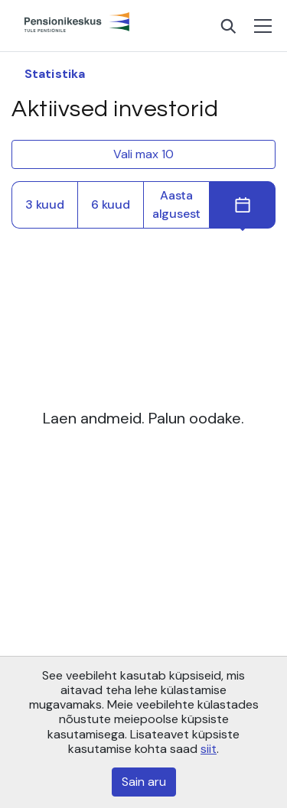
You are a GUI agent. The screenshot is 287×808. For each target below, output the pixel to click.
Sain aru (144, 782)
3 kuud (44, 204)
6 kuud (110, 204)
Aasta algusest (176, 204)
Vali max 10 (143, 154)
